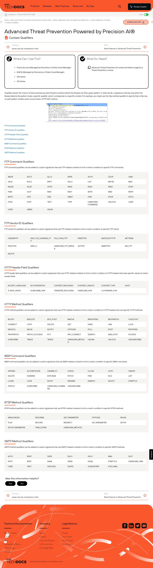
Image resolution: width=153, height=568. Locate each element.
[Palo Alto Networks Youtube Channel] (144, 527)
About (42, 533)
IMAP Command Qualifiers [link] (15, 144)
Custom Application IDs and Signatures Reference (70, 20)
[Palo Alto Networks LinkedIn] (131, 527)
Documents (66, 544)
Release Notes (10, 533)
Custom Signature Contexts (100, 20)
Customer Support (47, 540)
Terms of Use (67, 540)
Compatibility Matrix (12, 544)
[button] (151, 454)
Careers (43, 537)
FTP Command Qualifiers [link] (14, 126)
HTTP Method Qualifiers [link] (14, 139)
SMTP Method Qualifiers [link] (14, 152)
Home (6, 20)
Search (7, 537)
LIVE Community (46, 544)
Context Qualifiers (12, 22)
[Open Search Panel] (119, 6)
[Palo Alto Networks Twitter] (138, 527)
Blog (6, 540)
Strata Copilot (138, 6)
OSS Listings (9, 548)
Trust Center (67, 537)
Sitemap (7, 552)
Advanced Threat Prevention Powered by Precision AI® (30, 20)
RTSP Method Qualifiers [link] (14, 148)
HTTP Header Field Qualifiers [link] (16, 134)
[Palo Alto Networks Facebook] (125, 527)
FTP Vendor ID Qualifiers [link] (14, 130)
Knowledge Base (46, 548)
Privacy (65, 533)
